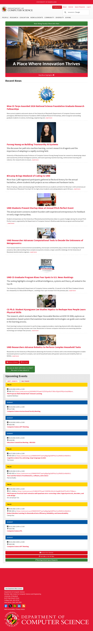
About (65, 7)
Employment (57, 7)
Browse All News (12, 362)
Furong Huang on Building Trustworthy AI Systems (32, 144)
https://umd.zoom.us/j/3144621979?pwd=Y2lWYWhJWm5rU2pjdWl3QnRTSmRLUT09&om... (47, 491)
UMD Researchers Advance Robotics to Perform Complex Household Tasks (44, 347)
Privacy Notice (20, 609)
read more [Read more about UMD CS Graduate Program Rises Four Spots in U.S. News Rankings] (72, 290)
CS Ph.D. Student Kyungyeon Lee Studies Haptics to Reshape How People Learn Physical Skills (46, 311)
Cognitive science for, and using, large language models (26, 458)
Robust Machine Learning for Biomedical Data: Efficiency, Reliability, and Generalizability (37, 513)
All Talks (25, 381)
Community (49, 17)
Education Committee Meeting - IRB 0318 (21, 442)
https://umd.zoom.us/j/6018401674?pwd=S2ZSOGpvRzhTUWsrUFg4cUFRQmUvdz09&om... (44, 391)
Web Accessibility (9, 609)
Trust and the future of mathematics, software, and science (27, 476)
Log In (89, 7)
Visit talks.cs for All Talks (46, 556)
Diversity (60, 17)
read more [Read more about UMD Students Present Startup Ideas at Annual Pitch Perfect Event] (11, 223)
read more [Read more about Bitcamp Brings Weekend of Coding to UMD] (77, 189)
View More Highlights (46, 75)
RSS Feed (24, 362)
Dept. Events (13, 381)
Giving (68, 17)
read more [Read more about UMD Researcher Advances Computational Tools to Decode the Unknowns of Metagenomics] (33, 252)
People (5, 17)
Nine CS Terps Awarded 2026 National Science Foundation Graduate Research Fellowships (45, 107)
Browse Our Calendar (46, 552)
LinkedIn (19, 605)
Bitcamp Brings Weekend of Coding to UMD (28, 175)
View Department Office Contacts (13, 588)
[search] (75, 12)
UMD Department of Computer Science (17, 9)
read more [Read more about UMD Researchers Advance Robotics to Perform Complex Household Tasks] (15, 356)
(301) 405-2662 (17, 602)
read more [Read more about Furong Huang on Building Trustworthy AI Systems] (35, 160)
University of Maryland (46, 2)
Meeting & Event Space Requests (46, 560)
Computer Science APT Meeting (18, 427)
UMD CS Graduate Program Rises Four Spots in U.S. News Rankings (40, 277)
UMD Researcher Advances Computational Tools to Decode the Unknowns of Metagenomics (45, 242)
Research (14, 17)
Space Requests (80, 7)
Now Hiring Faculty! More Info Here (46, 23)
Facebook (5, 605)
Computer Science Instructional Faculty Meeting (23, 411)
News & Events (36, 17)
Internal (70, 7)
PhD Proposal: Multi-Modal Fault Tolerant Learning (24, 394)
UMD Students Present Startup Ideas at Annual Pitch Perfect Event (40, 207)
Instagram (14, 605)
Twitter (10, 605)
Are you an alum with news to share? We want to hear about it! (20, 369)
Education (24, 17)
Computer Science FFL (14, 531)
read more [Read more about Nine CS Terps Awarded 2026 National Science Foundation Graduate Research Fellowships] (49, 118)
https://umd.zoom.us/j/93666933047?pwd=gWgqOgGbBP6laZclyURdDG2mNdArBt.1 (43, 456)
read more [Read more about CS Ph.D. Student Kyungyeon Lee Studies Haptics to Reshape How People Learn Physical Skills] (35, 330)
